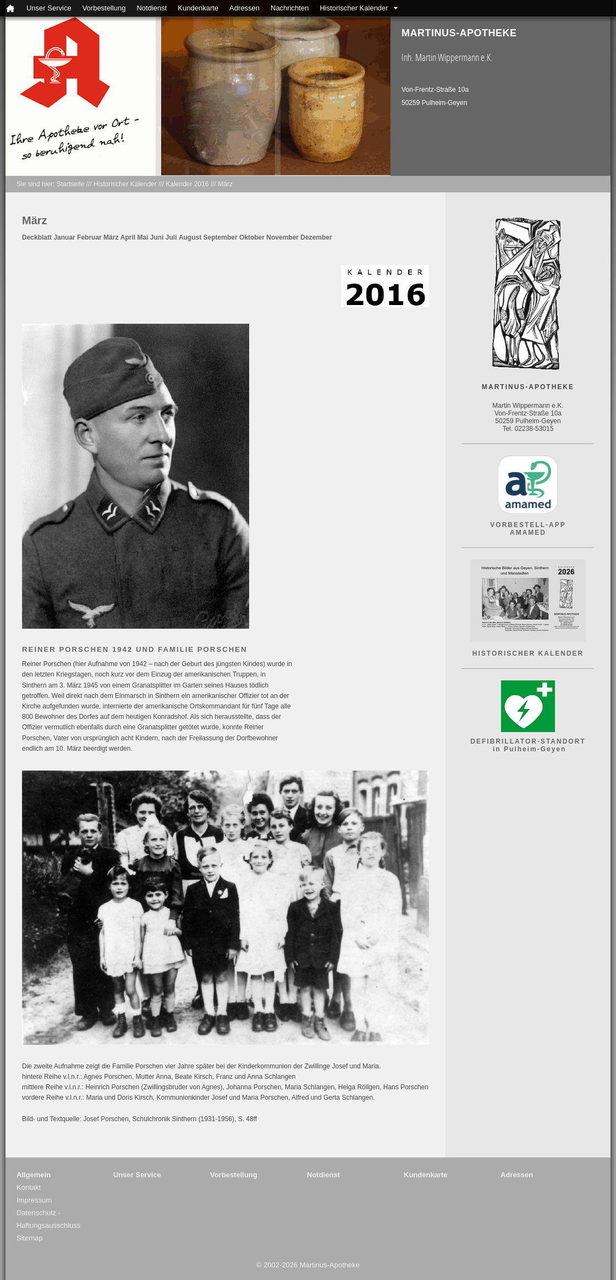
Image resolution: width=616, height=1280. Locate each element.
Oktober (252, 237)
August (190, 237)
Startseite (71, 184)
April (127, 237)
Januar (64, 237)
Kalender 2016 (187, 184)
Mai (142, 237)
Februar (89, 237)
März (225, 184)
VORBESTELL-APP (527, 525)
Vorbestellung (104, 8)
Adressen (244, 8)
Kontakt (28, 1187)
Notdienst (151, 8)
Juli (171, 237)
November (282, 237)
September (221, 237)
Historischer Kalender (354, 8)
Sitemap (29, 1238)
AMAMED (528, 532)
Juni (157, 237)
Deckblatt (37, 237)
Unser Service (49, 8)
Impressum (34, 1200)
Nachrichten (290, 8)
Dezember (316, 237)
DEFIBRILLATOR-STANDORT (527, 741)
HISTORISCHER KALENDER (528, 653)
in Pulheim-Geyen (528, 749)
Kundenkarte (198, 8)
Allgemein (33, 1175)
